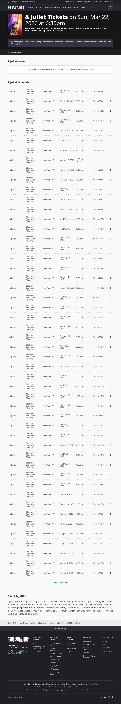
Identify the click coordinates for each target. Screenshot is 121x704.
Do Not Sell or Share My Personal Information (69, 687)
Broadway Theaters (86, 649)
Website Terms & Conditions (41, 684)
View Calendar (60, 582)
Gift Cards (97, 2)
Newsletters (87, 641)
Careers (103, 645)
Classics (53, 663)
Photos (69, 654)
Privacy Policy (26, 684)
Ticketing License (93, 684)
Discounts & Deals (54, 673)
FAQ (83, 7)
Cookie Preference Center (45, 687)
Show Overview (15, 52)
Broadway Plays (56, 653)
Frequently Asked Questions (39, 647)
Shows (30, 7)
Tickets (39, 7)
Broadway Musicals (53, 649)
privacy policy (61, 690)
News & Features (53, 7)
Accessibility (105, 648)
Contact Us (12, 645)
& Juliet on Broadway (37, 623)
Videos (69, 651)
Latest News (71, 648)
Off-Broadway (55, 669)
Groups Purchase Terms (79, 684)
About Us (104, 641)
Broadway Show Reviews (89, 657)
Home (10, 623)
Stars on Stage (55, 656)
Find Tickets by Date (55, 644)
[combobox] (100, 7)
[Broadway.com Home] (16, 7)
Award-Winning (55, 666)
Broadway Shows (20, 623)
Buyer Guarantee (107, 651)
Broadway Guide (70, 7)
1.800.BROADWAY (21, 2)
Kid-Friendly (54, 659)
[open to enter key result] (110, 7)
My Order (69, 2)
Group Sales (108, 2)
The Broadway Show (83, 2)
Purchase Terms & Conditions (60, 684)
